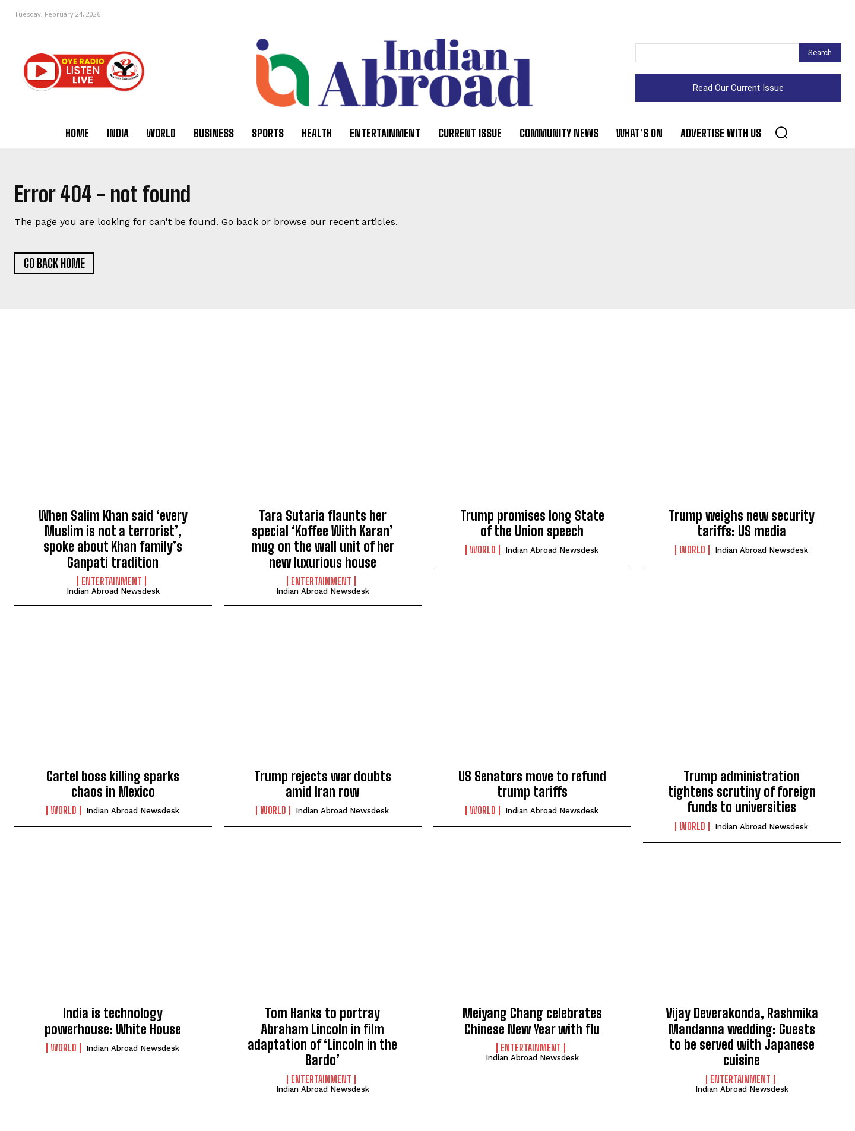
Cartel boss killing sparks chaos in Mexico (112, 787)
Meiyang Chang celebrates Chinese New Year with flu (532, 1025)
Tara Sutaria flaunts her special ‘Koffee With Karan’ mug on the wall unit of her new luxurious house (322, 542)
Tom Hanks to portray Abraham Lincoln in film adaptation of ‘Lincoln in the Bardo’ (322, 1040)
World (483, 554)
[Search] (820, 52)
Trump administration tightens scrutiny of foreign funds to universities (742, 795)
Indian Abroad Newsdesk (113, 595)
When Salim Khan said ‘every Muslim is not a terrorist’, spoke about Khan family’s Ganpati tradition (113, 542)
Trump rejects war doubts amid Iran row (322, 787)
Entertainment (111, 585)
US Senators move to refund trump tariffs (532, 787)
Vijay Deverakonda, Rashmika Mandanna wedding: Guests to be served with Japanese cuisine (742, 1040)
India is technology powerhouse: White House (113, 1025)
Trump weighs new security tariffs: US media (742, 527)
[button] (781, 132)
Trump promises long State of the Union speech (532, 527)
